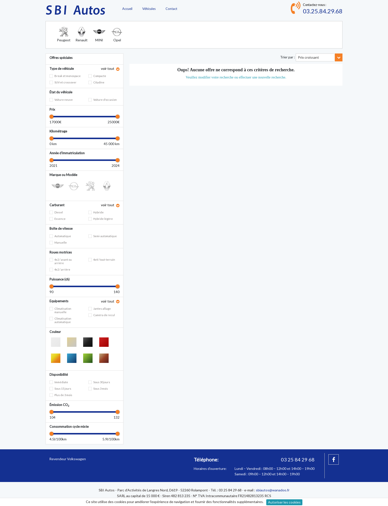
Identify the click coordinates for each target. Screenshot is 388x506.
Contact (171, 9)
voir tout (108, 68)
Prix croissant (308, 57)
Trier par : (287, 57)
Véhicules (149, 9)
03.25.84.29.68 (322, 11)
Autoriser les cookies (284, 502)
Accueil (127, 9)
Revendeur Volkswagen (67, 459)
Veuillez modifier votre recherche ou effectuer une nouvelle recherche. (236, 77)
